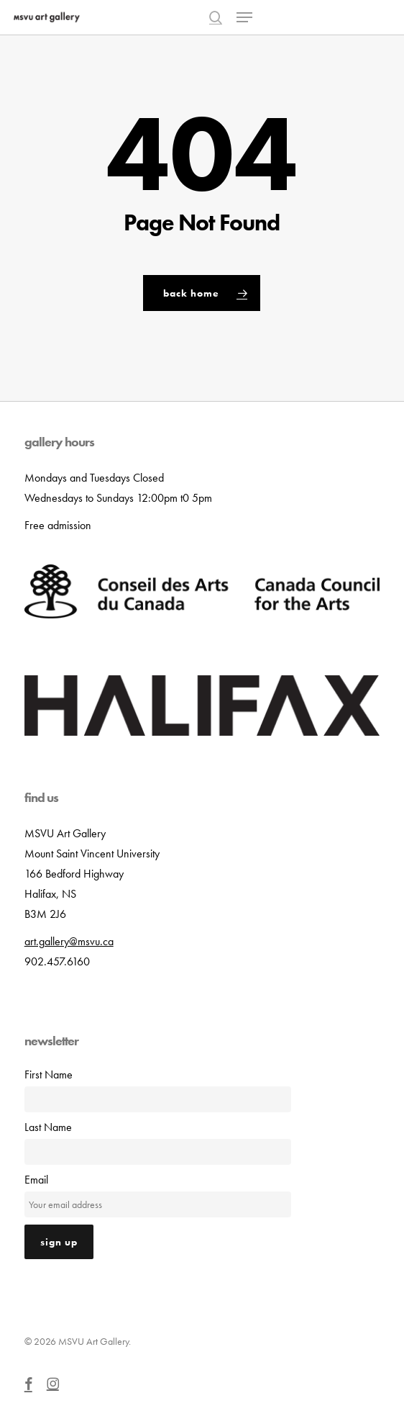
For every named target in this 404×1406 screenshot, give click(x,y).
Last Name (48, 1127)
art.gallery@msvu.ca (69, 941)
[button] (244, 17)
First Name (48, 1074)
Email (36, 1179)
